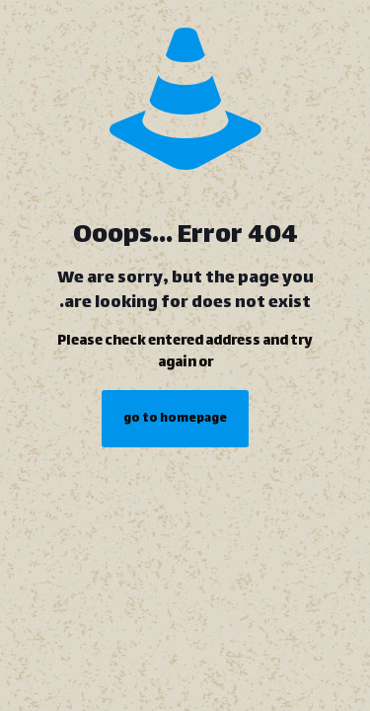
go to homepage (175, 419)
